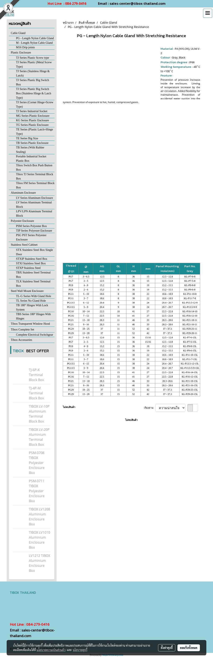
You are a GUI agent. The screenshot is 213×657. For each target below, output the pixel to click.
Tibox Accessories (21, 339)
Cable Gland (18, 33)
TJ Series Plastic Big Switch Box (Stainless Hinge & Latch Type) (33, 93)
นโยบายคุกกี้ (80, 650)
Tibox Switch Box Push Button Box (34, 167)
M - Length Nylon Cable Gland (34, 42)
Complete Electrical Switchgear (34, 334)
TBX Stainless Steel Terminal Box (33, 274)
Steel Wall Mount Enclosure (27, 291)
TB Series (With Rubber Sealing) (30, 149)
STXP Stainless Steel (28, 268)
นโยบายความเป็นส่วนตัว (51, 650)
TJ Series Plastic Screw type (32, 57)
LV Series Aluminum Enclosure (34, 197)
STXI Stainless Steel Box (31, 263)
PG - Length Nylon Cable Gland (35, 38)
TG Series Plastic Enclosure (32, 124)
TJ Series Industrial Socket (31, 111)
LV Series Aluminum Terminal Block (34, 204)
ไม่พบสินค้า (69, 407)
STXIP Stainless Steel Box (31, 258)
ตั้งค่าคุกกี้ (167, 648)
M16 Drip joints (25, 47)
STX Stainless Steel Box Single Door (34, 252)
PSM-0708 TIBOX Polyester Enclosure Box (37, 463)
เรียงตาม (149, 407)
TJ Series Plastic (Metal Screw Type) (34, 64)
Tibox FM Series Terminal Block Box (35, 185)
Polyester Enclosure (22, 220)
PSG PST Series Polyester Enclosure (31, 237)
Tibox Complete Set (22, 329)
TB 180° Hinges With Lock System (32, 307)
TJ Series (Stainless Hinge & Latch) (33, 73)
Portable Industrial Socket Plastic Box (31, 158)
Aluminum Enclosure (23, 192)
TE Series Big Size (27, 138)
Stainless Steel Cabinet (24, 244)
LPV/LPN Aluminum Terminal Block (34, 213)
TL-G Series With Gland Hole (33, 296)
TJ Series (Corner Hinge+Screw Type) (34, 104)
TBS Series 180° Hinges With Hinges (33, 316)
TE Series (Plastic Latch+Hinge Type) (34, 131)
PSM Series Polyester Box (31, 226)
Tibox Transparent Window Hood (30, 323)
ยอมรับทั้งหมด (188, 648)
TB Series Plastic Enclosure (32, 143)
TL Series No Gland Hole (31, 300)
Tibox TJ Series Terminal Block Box (34, 176)
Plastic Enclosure (21, 52)
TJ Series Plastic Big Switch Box (32, 82)
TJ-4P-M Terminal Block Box (36, 393)
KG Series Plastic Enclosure (32, 120)
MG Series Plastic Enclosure (33, 115)
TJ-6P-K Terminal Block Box (36, 375)
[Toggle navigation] (207, 13)
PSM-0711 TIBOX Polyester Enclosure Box (37, 491)
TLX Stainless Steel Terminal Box (33, 283)
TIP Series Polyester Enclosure (34, 230)
